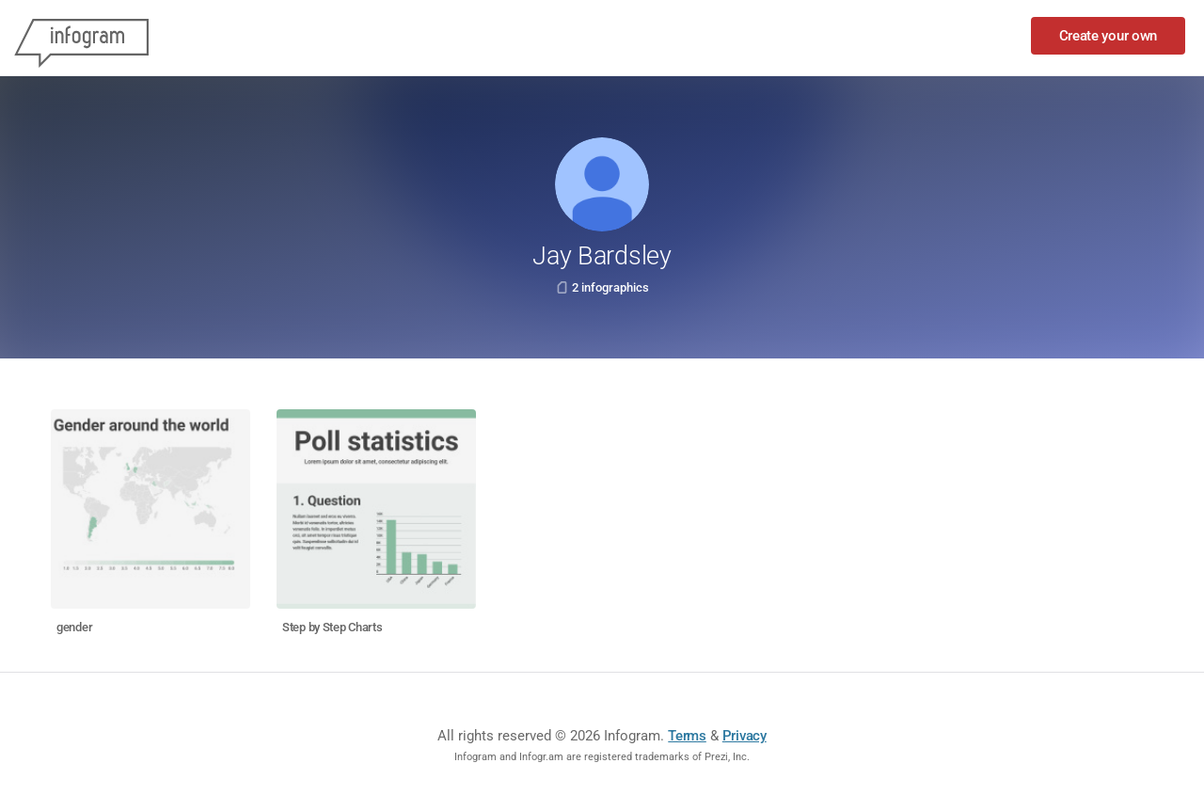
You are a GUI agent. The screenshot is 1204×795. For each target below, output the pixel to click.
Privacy (744, 735)
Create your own (1108, 35)
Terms (687, 735)
